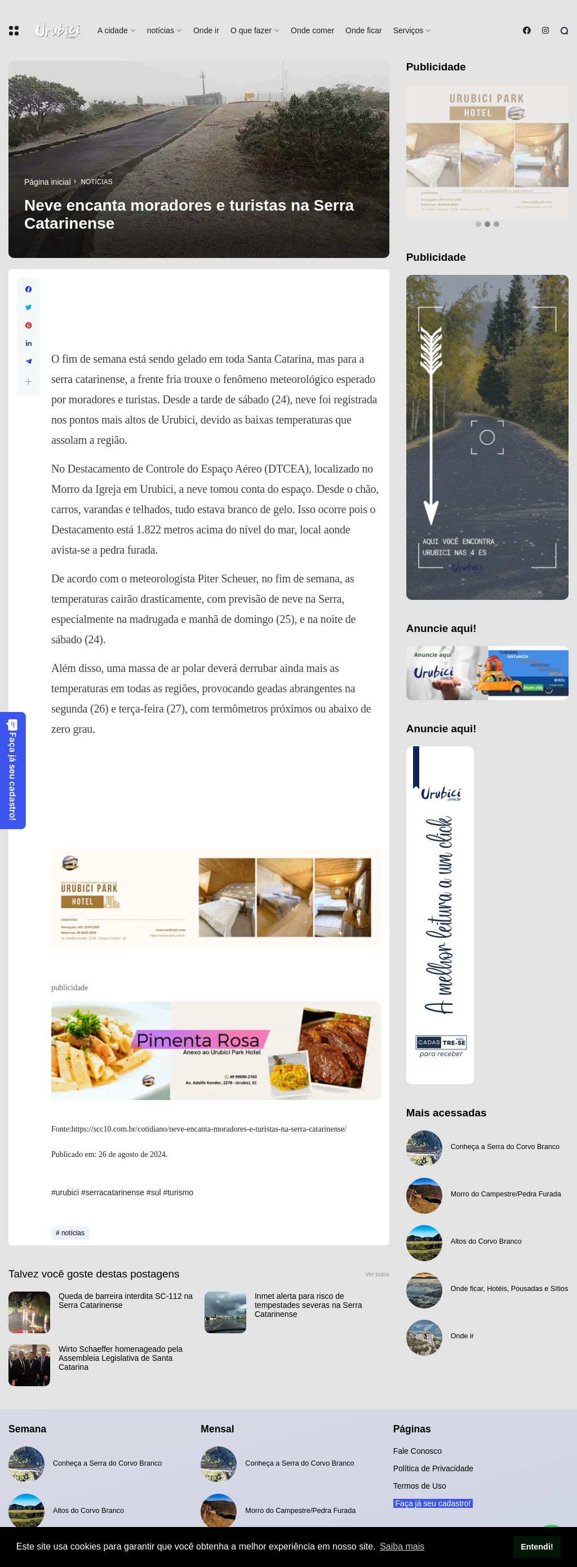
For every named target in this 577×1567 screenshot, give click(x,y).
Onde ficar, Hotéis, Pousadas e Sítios (510, 1289)
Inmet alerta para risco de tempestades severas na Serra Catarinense (308, 1305)
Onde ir (206, 30)
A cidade (112, 30)
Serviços (408, 30)
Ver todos (377, 1274)
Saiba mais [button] (402, 1546)
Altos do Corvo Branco (486, 1241)
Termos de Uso (419, 1485)
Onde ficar (363, 30)
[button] (28, 381)
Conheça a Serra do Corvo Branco (505, 1147)
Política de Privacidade (433, 1468)
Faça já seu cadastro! (12, 769)
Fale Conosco (417, 1450)
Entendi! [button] (537, 1546)
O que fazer (251, 30)
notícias (160, 30)
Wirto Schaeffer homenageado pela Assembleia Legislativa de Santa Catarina (121, 1358)
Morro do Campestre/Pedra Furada (506, 1194)
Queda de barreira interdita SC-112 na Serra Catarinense (126, 1301)
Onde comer (312, 30)
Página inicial (47, 181)
